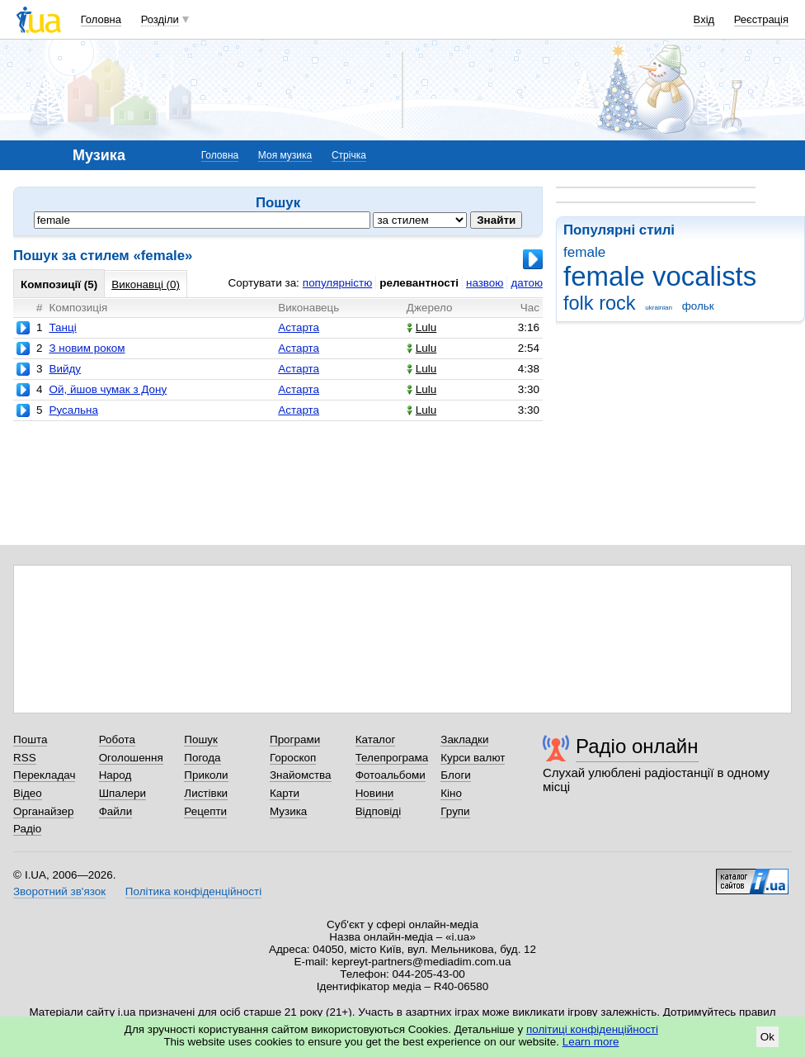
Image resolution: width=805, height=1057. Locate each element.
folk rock (599, 303)
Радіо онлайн (637, 746)
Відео (27, 793)
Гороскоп (293, 757)
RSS (24, 757)
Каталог (375, 739)
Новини (374, 793)
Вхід (704, 19)
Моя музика (285, 155)
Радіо (27, 828)
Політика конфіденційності (193, 891)
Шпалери (122, 793)
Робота (117, 739)
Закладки (464, 739)
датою (527, 283)
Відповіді (378, 811)
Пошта (30, 739)
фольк (698, 306)
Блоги (455, 775)
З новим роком (87, 348)
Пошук (201, 739)
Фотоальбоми (390, 775)
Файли (116, 811)
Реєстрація (761, 19)
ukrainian (658, 307)
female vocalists (659, 276)
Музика (288, 811)
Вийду (65, 369)
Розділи (160, 19)
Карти (284, 793)
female (584, 252)
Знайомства (301, 775)
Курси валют (472, 757)
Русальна (73, 410)
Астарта (298, 327)
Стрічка (349, 155)
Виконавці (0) (145, 284)
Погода (202, 757)
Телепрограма (392, 757)
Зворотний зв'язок (59, 891)
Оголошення (131, 757)
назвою (484, 283)
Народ (115, 775)
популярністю (337, 283)
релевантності (419, 283)
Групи (454, 811)
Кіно (451, 793)
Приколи (206, 775)
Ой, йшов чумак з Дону (108, 389)
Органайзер (43, 811)
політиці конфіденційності (592, 1029)
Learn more (591, 1042)
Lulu (421, 327)
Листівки (206, 793)
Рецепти (205, 811)
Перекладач (44, 775)
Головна (101, 19)
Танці (62, 327)
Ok (767, 1037)
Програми (295, 739)
